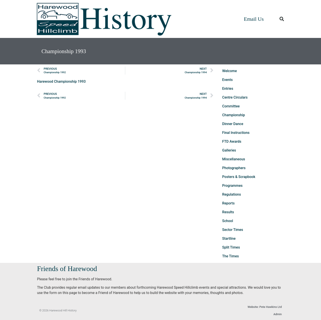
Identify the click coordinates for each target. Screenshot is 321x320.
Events (227, 80)
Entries (227, 88)
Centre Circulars (235, 97)
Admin (277, 314)
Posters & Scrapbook (238, 177)
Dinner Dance (232, 124)
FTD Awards (231, 141)
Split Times (231, 247)
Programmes (232, 185)
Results (228, 212)
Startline (229, 238)
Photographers (234, 168)
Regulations (231, 194)
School (227, 221)
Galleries (229, 150)
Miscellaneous (233, 159)
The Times (230, 256)
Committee (231, 106)
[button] (281, 19)
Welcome (229, 71)
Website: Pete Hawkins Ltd (265, 307)
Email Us (254, 19)
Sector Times (232, 230)
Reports (228, 203)
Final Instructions (236, 133)
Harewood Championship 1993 (61, 81)
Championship (233, 115)
